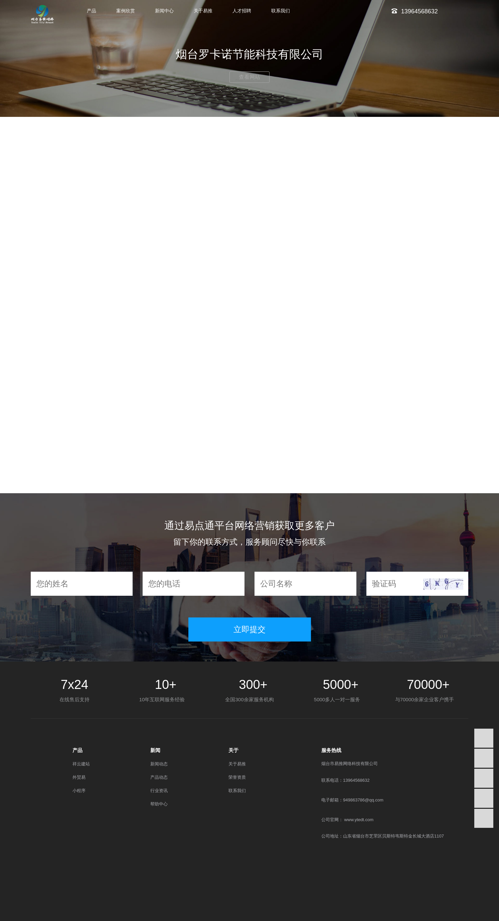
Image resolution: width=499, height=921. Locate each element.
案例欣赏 (125, 10)
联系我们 (280, 10)
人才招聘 (241, 10)
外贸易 (79, 777)
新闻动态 (159, 763)
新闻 (155, 750)
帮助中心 (159, 803)
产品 (91, 10)
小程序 (79, 790)
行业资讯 (159, 790)
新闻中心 (164, 10)
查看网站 (249, 77)
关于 (233, 750)
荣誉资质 (237, 777)
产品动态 (159, 777)
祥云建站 (81, 763)
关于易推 (203, 10)
